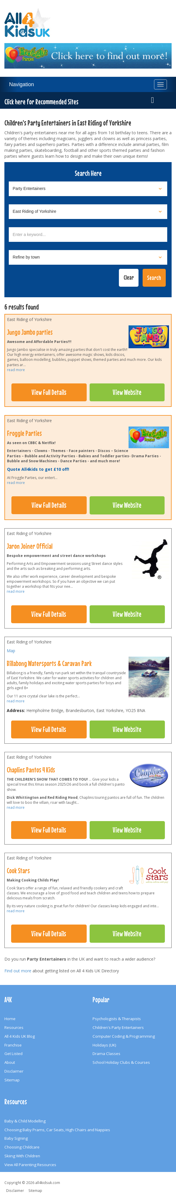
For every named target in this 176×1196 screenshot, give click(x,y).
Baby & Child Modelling (25, 1121)
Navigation (21, 84)
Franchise (13, 1045)
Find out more (17, 971)
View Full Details (49, 392)
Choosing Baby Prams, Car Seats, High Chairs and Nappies (57, 1129)
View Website (127, 392)
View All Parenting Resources (30, 1164)
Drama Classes (106, 1053)
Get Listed (13, 1053)
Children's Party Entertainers (118, 1027)
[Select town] (88, 257)
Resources (13, 1027)
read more (16, 369)
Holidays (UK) (104, 1045)
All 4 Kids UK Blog (19, 1036)
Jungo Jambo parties (30, 332)
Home (10, 1018)
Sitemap (12, 1080)
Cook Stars (18, 871)
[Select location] (88, 211)
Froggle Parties (24, 433)
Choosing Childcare (22, 1147)
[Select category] (88, 188)
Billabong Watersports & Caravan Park (49, 663)
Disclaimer (13, 1071)
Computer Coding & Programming (124, 1036)
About (9, 1062)
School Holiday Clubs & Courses (121, 1062)
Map (11, 650)
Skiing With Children (22, 1155)
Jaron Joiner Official (29, 546)
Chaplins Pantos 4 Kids (31, 770)
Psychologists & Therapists (117, 1018)
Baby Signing (16, 1138)
